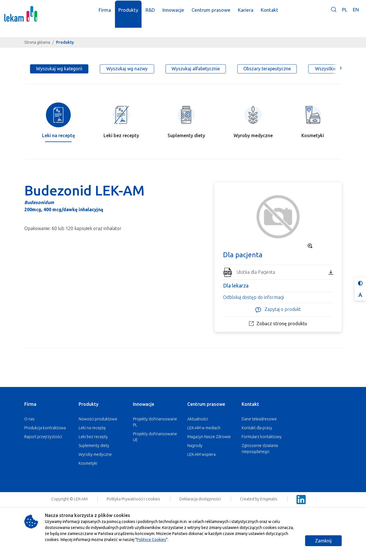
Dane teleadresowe (259, 419)
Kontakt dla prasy (257, 428)
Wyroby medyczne (95, 454)
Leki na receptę (92, 428)
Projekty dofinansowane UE (155, 437)
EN (356, 13)
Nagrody (194, 445)
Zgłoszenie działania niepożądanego (260, 448)
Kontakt (250, 404)
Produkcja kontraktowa (45, 428)
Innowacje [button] (178, 14)
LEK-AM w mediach (203, 428)
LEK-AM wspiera (201, 454)
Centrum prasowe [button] (216, 14)
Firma (30, 404)
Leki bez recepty (93, 436)
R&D (155, 14)
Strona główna (37, 42)
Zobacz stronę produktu (278, 323)
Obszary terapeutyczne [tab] (267, 68)
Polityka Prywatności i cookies (134, 499)
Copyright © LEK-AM (69, 499)
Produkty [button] (133, 14)
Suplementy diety (94, 445)
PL (344, 13)
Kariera (250, 14)
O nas (29, 419)
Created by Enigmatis (259, 499)
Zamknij (323, 540)
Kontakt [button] (274, 14)
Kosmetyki (88, 463)
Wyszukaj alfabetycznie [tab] (196, 68)
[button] (333, 18)
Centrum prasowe (206, 404)
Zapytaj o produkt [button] (278, 310)
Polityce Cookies (151, 539)
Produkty (88, 404)
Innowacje (143, 404)
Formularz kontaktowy (262, 436)
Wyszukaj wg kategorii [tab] (59, 68)
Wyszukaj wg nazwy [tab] (127, 68)
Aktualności (197, 419)
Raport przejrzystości (43, 436)
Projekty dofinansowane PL (155, 422)
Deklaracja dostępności (200, 499)
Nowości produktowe (98, 419)
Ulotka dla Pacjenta (284, 272)
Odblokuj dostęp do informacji (253, 297)
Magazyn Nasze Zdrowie (209, 436)
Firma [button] (110, 14)
